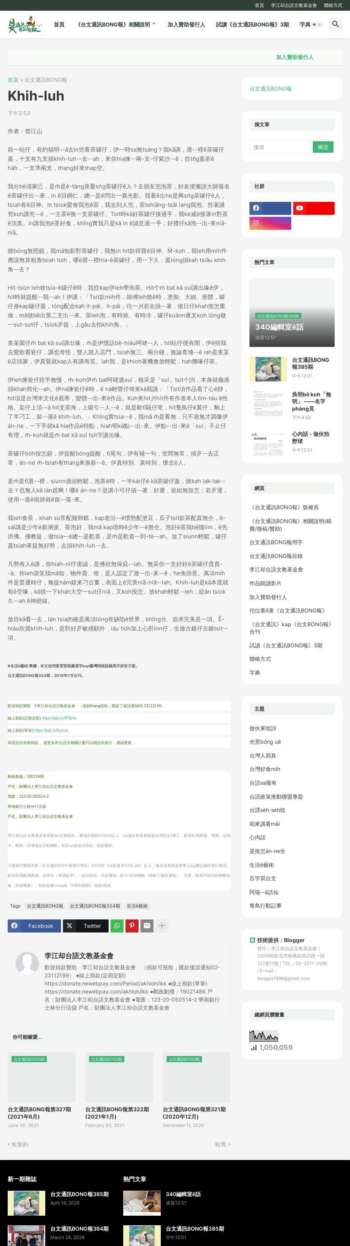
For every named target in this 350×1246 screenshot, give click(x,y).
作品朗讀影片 (265, 583)
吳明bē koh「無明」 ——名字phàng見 (311, 401)
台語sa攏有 (263, 782)
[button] (317, 24)
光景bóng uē (265, 741)
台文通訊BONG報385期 (310, 363)
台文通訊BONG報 (46, 80)
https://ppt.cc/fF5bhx (59, 718)
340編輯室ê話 (183, 1194)
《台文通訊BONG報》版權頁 (284, 507)
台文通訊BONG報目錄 (276, 556)
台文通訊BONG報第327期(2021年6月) (39, 1112)
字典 (305, 24)
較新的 (20, 1144)
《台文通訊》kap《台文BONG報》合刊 (291, 628)
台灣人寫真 (262, 755)
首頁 (259, 5)
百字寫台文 (262, 878)
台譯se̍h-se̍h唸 (267, 810)
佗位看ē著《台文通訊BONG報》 (288, 610)
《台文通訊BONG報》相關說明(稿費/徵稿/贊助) (290, 525)
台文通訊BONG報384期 (79, 1228)
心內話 (257, 837)
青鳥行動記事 (265, 905)
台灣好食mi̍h (264, 769)
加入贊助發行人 (186, 24)
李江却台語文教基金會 (294, 5)
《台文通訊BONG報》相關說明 (112, 24)
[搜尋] (282, 147)
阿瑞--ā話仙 (264, 892)
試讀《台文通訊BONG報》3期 (252, 24)
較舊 (220, 1144)
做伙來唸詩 (262, 728)
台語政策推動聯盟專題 (276, 796)
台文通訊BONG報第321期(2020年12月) (194, 1112)
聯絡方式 (333, 5)
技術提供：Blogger (277, 940)
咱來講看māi (264, 823)
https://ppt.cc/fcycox (51, 730)
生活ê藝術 (137, 906)
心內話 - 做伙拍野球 (310, 437)
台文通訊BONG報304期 (95, 906)
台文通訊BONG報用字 (276, 542)
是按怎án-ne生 (267, 851)
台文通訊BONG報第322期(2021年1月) (117, 1112)
